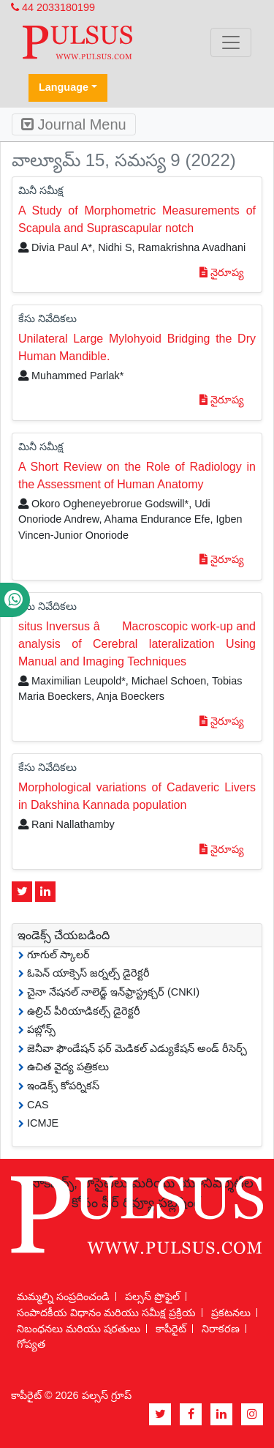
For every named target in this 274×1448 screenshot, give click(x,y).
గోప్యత (31, 1344)
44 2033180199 (53, 7)
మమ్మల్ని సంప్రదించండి (63, 1296)
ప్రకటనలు (231, 1312)
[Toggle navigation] (230, 42)
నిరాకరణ (221, 1329)
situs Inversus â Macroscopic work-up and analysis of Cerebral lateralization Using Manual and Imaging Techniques (137, 644)
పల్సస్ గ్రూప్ (107, 1395)
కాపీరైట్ (171, 1329)
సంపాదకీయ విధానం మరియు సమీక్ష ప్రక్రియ (106, 1312)
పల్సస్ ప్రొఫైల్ (152, 1296)
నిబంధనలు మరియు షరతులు (78, 1329)
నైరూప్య (221, 272)
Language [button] (63, 87)
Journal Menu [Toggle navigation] (73, 124)
